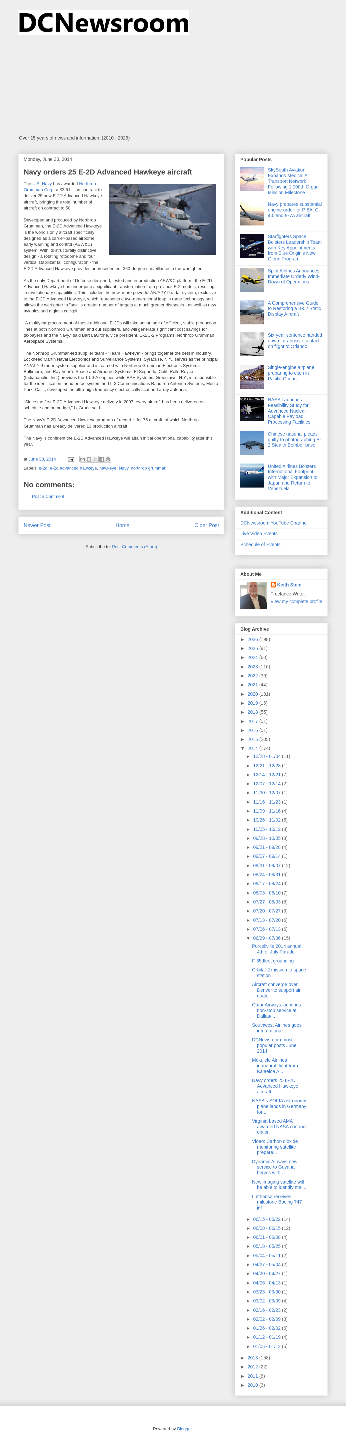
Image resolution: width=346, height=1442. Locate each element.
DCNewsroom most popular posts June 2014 (274, 1045)
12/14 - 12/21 (267, 774)
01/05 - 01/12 (267, 1346)
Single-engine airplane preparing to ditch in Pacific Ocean (291, 373)
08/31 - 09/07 (267, 865)
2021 (253, 684)
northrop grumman (148, 468)
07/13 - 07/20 (267, 920)
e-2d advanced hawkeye (73, 468)
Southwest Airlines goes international (277, 1027)
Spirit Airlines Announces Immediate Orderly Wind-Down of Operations (294, 276)
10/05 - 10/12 (267, 829)
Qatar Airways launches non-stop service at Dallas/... (276, 1010)
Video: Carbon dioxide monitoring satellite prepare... (275, 1147)
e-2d (43, 468)
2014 (253, 748)
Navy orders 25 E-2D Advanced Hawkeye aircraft (275, 1086)
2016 (253, 730)
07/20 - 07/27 (267, 910)
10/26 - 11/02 (267, 820)
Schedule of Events (260, 544)
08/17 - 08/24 (267, 883)
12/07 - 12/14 (267, 783)
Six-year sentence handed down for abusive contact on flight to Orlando (295, 340)
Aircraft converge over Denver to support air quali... (276, 990)
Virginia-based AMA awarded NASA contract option (279, 1126)
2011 (253, 1376)
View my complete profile (296, 601)
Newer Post (37, 525)
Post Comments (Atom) (134, 546)
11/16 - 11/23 (267, 802)
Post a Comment (48, 496)
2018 (253, 712)
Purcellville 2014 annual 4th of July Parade (276, 948)
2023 (253, 666)
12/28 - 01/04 (267, 756)
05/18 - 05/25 (267, 1246)
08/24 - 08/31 (267, 874)
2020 (253, 694)
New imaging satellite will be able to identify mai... (279, 1184)
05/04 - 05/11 (267, 1255)
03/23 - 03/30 (267, 1291)
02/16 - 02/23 (267, 1310)
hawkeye (107, 468)
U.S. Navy (42, 183)
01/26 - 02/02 (267, 1328)
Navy (124, 468)
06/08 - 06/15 (267, 1228)
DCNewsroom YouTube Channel (274, 523)
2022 (253, 675)
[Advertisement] (173, 85)
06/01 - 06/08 (267, 1237)
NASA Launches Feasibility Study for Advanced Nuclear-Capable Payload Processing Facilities (289, 411)
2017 (253, 721)
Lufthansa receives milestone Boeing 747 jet (277, 1202)
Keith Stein (289, 584)
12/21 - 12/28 (267, 765)
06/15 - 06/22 (267, 1219)
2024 (253, 657)
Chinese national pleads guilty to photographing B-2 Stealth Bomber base (294, 439)
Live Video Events (259, 533)
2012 (253, 1366)
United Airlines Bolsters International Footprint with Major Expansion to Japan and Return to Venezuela (293, 477)
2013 (253, 1357)
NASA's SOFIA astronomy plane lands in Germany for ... (279, 1106)
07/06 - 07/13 (267, 929)
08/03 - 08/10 (267, 893)
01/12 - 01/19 (267, 1337)
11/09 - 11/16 (267, 811)
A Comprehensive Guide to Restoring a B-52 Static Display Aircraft (294, 308)
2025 (253, 648)
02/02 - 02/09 (267, 1319)
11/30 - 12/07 (267, 792)
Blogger (184, 1428)
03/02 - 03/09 (267, 1300)
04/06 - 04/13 (267, 1282)
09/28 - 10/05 (267, 838)
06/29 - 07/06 (267, 938)
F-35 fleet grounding (273, 960)
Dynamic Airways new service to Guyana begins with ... (274, 1167)
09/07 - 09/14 (267, 856)
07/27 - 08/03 (267, 901)
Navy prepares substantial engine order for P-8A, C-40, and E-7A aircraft (295, 209)
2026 (253, 639)
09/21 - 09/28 (267, 847)
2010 (253, 1385)
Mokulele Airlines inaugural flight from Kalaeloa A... (275, 1065)
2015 (253, 739)
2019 (253, 703)
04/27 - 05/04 (267, 1264)
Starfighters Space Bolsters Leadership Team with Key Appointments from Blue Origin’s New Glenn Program (295, 247)
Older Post (206, 525)
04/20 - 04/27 (267, 1273)
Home (123, 525)
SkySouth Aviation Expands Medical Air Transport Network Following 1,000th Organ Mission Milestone (293, 181)
